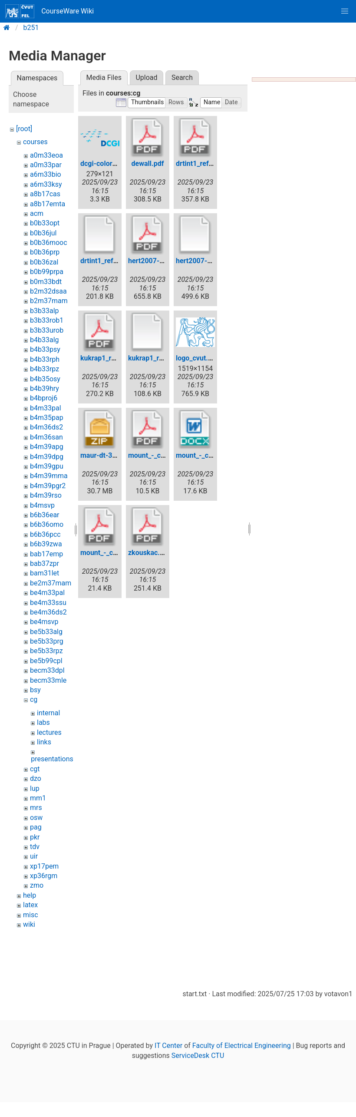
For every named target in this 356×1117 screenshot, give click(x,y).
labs (43, 722)
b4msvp (42, 505)
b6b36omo (46, 524)
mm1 (38, 798)
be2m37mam (50, 583)
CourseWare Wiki (49, 11)
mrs (36, 807)
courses (35, 142)
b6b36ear (44, 515)
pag (36, 827)
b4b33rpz (44, 369)
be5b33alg (46, 632)
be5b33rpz (46, 651)
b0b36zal (44, 262)
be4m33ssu (48, 602)
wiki (29, 924)
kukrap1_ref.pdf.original (165, 358)
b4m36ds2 (46, 427)
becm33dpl (47, 670)
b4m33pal (45, 408)
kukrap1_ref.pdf (105, 358)
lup (35, 788)
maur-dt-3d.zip (103, 455)
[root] (24, 129)
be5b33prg (46, 641)
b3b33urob (46, 330)
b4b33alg (44, 340)
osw (36, 817)
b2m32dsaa (48, 291)
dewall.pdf (148, 163)
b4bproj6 (43, 398)
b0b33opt (44, 223)
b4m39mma (49, 476)
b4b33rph (44, 359)
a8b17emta (47, 204)
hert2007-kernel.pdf (159, 261)
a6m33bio (45, 174)
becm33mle (48, 680)
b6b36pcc (45, 534)
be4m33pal (47, 592)
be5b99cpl (46, 661)
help (29, 895)
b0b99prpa (46, 272)
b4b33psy (45, 349)
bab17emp (46, 554)
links (44, 742)
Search (182, 77)
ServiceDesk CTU (197, 1055)
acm (36, 213)
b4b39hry (44, 388)
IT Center (168, 1045)
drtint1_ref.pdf (198, 163)
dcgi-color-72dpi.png (113, 163)
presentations (52, 759)
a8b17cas (45, 194)
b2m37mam (49, 301)
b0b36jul (43, 233)
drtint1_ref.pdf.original (115, 261)
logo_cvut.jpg (197, 358)
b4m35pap (46, 417)
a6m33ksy (46, 184)
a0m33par (46, 165)
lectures (49, 732)
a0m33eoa (46, 155)
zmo (36, 885)
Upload (146, 77)
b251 (31, 27)
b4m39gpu (46, 466)
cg (33, 699)
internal (48, 713)
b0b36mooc (48, 242)
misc (30, 915)
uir (34, 856)
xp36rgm (43, 876)
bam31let (44, 573)
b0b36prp (44, 252)
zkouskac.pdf (149, 553)
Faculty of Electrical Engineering (241, 1045)
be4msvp (44, 622)
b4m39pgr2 (48, 486)
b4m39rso (46, 495)
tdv (35, 847)
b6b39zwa (46, 544)
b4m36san (46, 437)
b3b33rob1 (46, 320)
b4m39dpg (46, 457)
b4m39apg (46, 447)
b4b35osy (45, 379)
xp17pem (44, 866)
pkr (35, 837)
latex (30, 905)
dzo (35, 778)
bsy (35, 690)
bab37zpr (44, 563)
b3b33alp (44, 311)
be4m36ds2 (48, 612)
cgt (35, 769)
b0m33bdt (46, 282)
